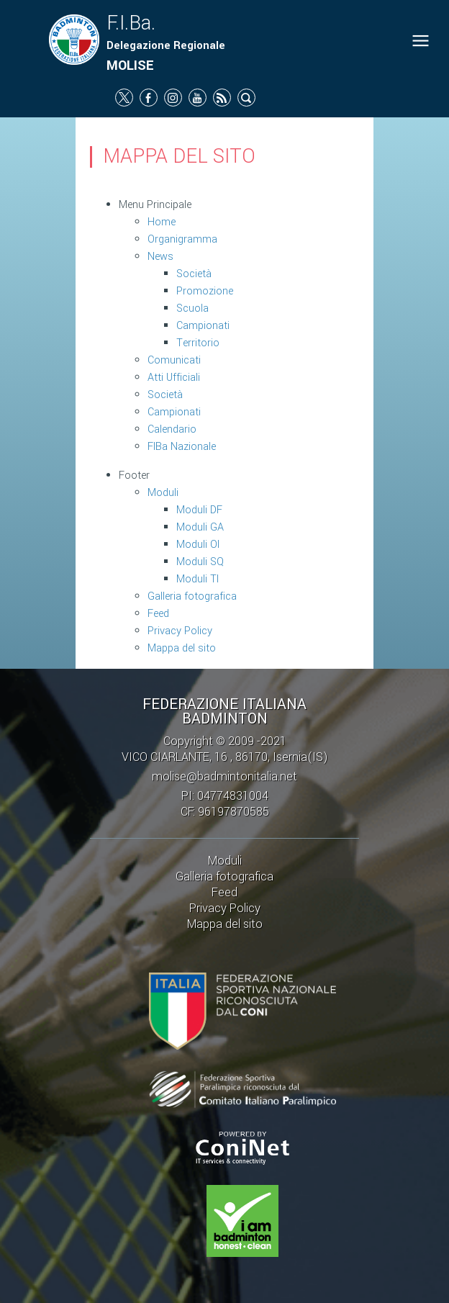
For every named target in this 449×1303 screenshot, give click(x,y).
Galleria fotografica (192, 596)
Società (194, 273)
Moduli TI (197, 579)
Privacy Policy (180, 631)
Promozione (204, 291)
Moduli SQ (200, 561)
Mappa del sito (182, 648)
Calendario (172, 429)
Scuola (192, 308)
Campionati (203, 325)
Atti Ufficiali (174, 377)
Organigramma (182, 239)
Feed (158, 613)
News (160, 256)
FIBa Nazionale (182, 446)
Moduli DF (199, 510)
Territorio (197, 343)
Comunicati (174, 360)
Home (162, 222)
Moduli (163, 492)
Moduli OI (197, 544)
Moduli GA (200, 527)
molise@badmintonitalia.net (224, 776)
